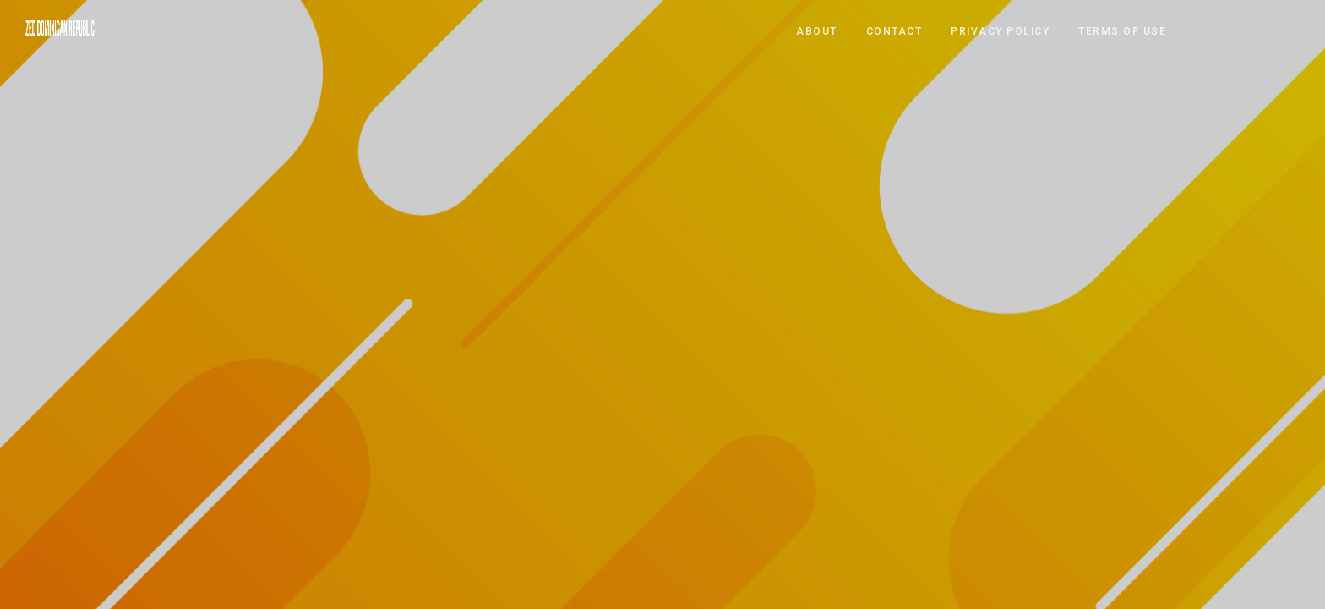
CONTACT (894, 30)
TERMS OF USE (1122, 30)
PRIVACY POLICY (1000, 30)
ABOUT (816, 30)
